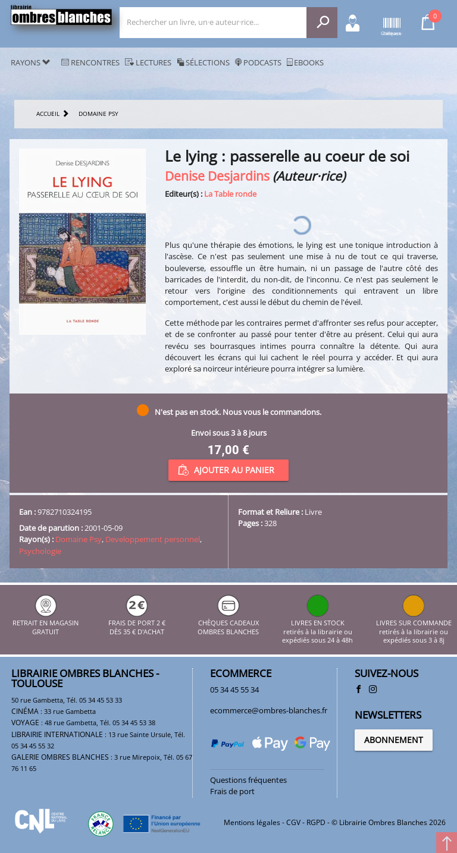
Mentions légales (252, 822)
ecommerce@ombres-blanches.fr (268, 710)
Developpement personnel (152, 539)
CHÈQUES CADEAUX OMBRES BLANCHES (228, 623)
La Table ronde (230, 193)
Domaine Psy (78, 539)
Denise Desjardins (217, 175)
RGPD (315, 822)
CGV (293, 822)
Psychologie (40, 551)
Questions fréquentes (248, 780)
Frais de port (232, 791)
